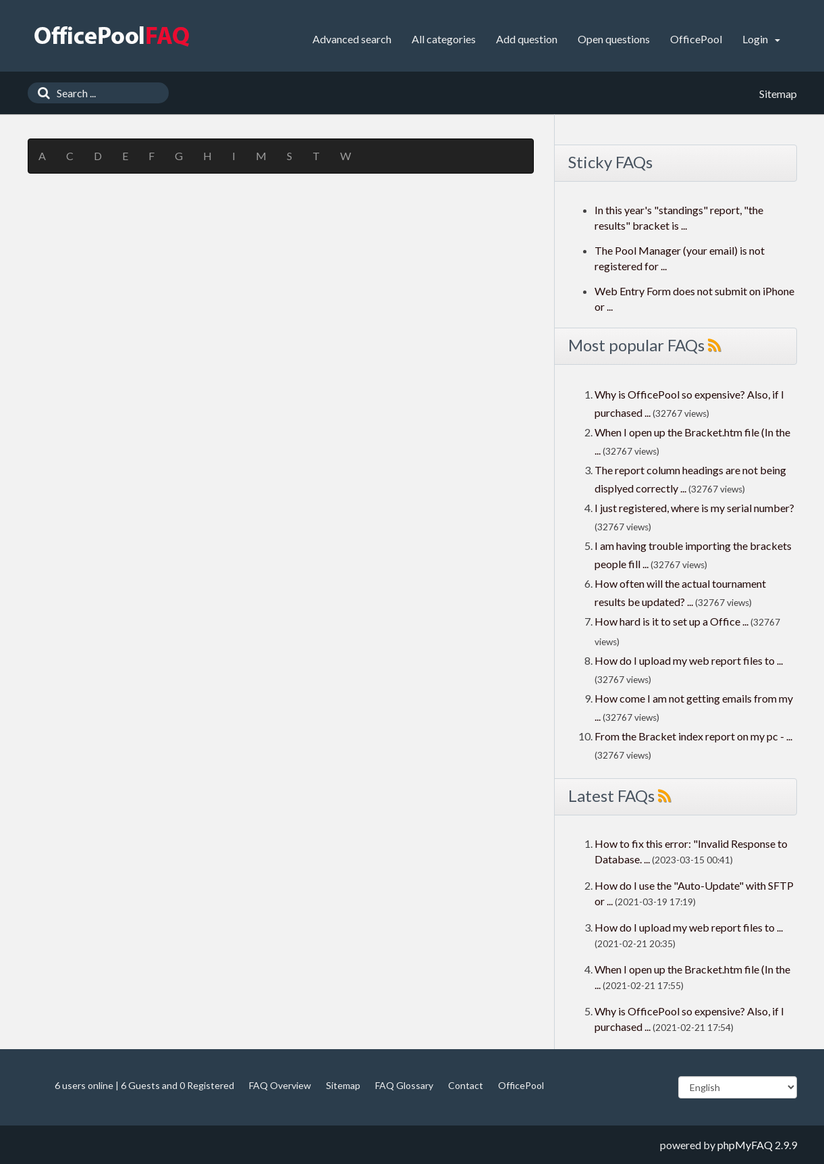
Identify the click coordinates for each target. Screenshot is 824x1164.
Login (761, 38)
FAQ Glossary (404, 1085)
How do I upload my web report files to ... (689, 660)
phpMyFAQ (745, 1144)
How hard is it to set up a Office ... (671, 621)
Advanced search (351, 38)
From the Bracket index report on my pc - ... (693, 736)
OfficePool (696, 38)
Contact (465, 1085)
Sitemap (343, 1085)
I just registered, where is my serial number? (694, 507)
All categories (444, 38)
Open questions (614, 38)
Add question (526, 38)
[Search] (40, 92)
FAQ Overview (280, 1085)
